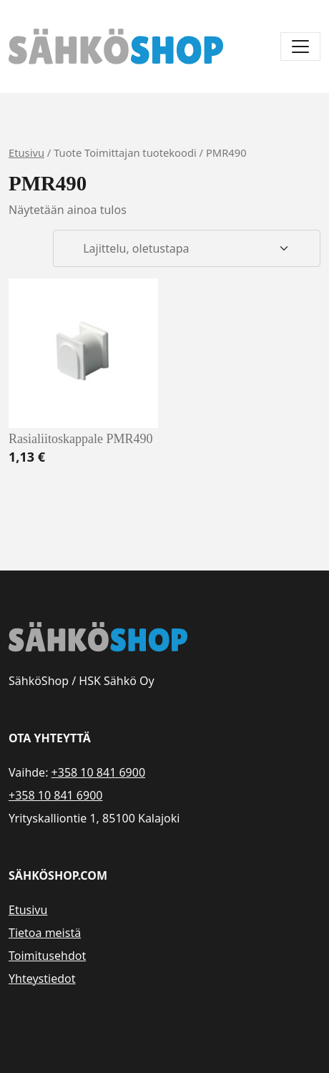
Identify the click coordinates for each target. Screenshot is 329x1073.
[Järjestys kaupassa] (186, 248)
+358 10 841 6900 (98, 772)
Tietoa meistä (45, 933)
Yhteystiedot (42, 978)
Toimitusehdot (47, 955)
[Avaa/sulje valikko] (300, 46)
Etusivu (26, 152)
